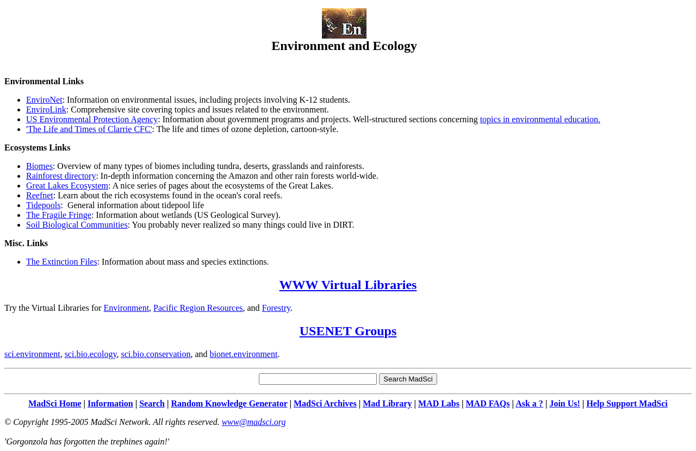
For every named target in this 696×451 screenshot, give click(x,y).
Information (110, 403)
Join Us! (564, 403)
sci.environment (32, 354)
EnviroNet (44, 99)
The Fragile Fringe (58, 215)
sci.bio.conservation (155, 354)
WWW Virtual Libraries (348, 285)
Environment (127, 307)
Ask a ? (529, 403)
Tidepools (43, 205)
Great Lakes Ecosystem (67, 185)
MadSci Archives (325, 403)
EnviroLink (46, 109)
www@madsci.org (254, 422)
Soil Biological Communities (77, 224)
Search (152, 403)
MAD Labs (438, 403)
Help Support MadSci (626, 403)
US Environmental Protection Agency (92, 119)
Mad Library (387, 403)
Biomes (39, 166)
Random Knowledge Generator (229, 403)
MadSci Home (54, 403)
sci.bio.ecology (91, 354)
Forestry (276, 307)
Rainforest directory (61, 175)
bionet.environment (244, 354)
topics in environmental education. (540, 119)
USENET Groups (348, 331)
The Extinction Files (61, 261)
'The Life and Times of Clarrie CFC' (89, 129)
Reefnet (39, 195)
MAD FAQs (488, 403)
